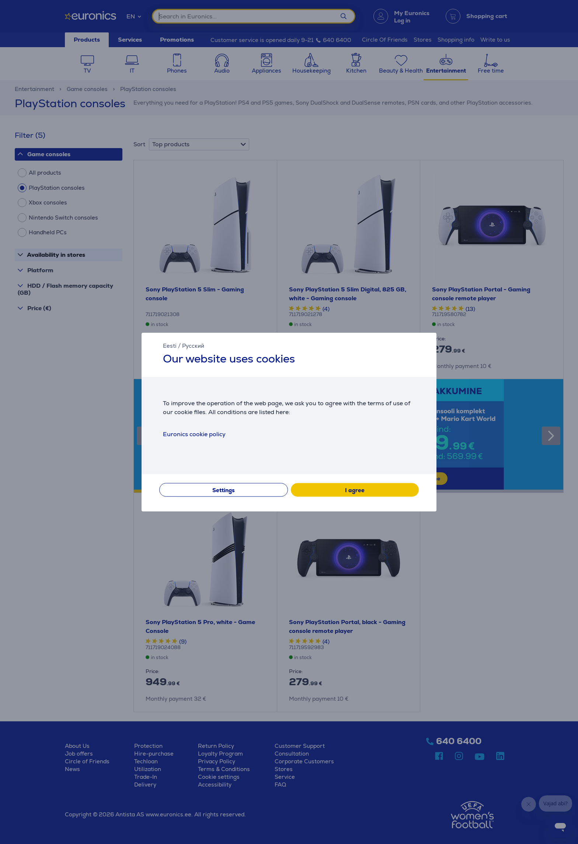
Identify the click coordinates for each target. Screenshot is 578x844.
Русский (193, 345)
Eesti (170, 345)
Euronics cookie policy (194, 434)
